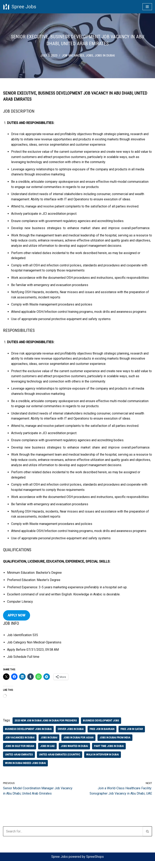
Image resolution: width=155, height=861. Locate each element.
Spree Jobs (59, 857)
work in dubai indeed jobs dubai (25, 763)
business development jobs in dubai (28, 729)
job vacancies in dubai (20, 737)
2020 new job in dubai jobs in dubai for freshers (46, 720)
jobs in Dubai (104, 55)
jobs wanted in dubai (74, 746)
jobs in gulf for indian (19, 746)
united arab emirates (19, 754)
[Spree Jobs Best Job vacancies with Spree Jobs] (19, 7)
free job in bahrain (102, 729)
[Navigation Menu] (147, 6)
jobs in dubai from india (114, 737)
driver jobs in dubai (71, 729)
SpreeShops (95, 857)
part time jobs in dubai (109, 746)
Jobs (89, 55)
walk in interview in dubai (102, 754)
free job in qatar (131, 729)
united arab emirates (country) (59, 754)
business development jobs (101, 720)
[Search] (73, 831)
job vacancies (73, 55)
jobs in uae (47, 746)
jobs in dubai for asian (78, 737)
